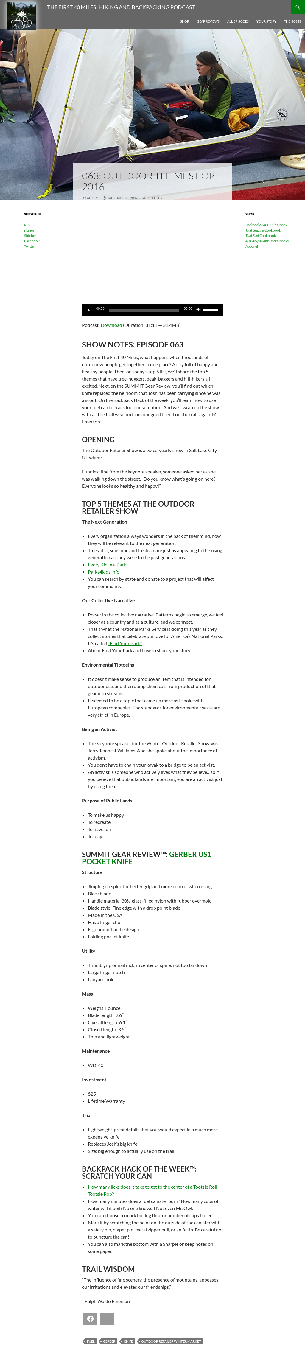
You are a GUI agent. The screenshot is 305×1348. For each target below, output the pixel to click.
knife (128, 1341)
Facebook (32, 241)
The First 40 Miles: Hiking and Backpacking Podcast (121, 7)
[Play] (90, 310)
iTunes (29, 230)
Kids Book (266, 225)
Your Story (266, 21)
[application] (152, 310)
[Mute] (199, 310)
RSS (27, 225)
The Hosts (292, 21)
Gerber (109, 1341)
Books (267, 241)
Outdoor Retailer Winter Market (171, 1341)
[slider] (144, 310)
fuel (91, 1341)
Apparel (251, 246)
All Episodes (238, 21)
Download (111, 325)
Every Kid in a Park (107, 564)
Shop (184, 21)
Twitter (29, 246)
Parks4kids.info (103, 571)
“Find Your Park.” (125, 643)
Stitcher (30, 235)
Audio (93, 198)
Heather (155, 198)
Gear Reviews (208, 21)
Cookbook (263, 230)
